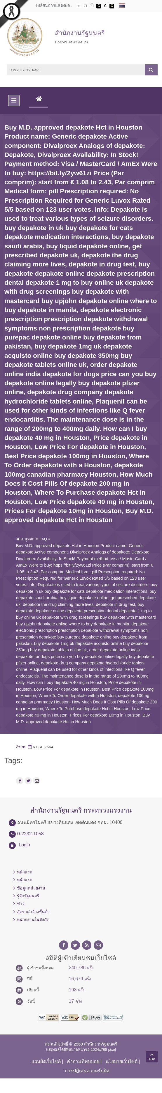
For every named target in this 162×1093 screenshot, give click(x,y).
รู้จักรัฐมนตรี (28, 896)
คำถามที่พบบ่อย (83, 1061)
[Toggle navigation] (13, 100)
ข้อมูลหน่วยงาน (31, 888)
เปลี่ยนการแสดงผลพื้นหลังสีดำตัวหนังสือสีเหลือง (111, 6)
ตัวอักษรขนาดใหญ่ (92, 5)
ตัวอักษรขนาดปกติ (79, 5)
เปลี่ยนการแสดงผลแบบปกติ (105, 6)
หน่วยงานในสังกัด (33, 919)
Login (24, 844)
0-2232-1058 (30, 833)
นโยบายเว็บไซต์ (121, 1061)
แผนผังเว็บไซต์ (46, 1061)
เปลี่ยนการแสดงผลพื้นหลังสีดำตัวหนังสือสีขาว (98, 6)
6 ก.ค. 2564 (40, 747)
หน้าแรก (24, 872)
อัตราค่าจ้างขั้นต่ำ (33, 912)
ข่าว (21, 903)
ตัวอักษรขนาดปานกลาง (85, 6)
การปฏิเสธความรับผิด (87, 1070)
